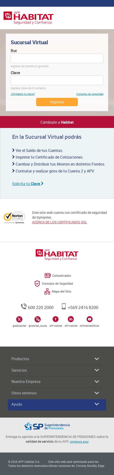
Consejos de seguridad (89, 94)
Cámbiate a (57, 122)
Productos (55, 359)
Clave (15, 72)
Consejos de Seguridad (57, 283)
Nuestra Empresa (55, 381)
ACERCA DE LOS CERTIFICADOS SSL (59, 222)
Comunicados (61, 275)
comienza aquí (79, 441)
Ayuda (55, 404)
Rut (14, 50)
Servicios (55, 370)
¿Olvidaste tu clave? (23, 94)
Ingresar (57, 102)
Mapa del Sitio (61, 291)
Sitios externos (55, 393)
